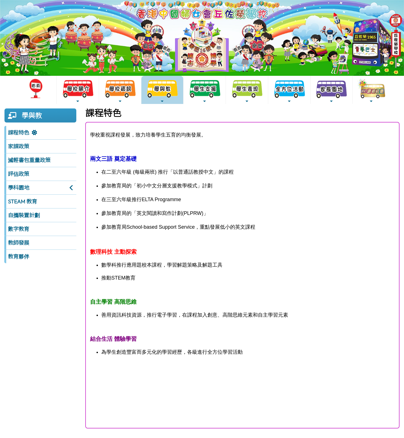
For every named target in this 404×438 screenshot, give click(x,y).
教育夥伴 (18, 256)
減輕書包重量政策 (29, 160)
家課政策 (18, 146)
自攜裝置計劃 (24, 215)
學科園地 (18, 187)
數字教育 (18, 229)
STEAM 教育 (22, 201)
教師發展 (18, 242)
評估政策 (18, 174)
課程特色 (18, 132)
